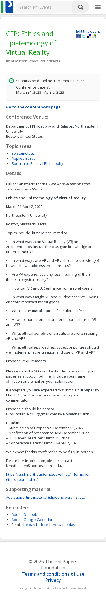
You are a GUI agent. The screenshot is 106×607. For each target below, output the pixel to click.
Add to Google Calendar (32, 519)
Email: (16, 524)
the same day (63, 524)
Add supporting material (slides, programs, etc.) (46, 497)
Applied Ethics (23, 158)
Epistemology (23, 153)
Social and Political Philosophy (37, 163)
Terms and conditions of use (53, 574)
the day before (35, 524)
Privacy (53, 580)
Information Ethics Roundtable (33, 60)
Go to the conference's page (33, 106)
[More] (98, 7)
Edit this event (88, 31)
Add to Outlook (24, 514)
